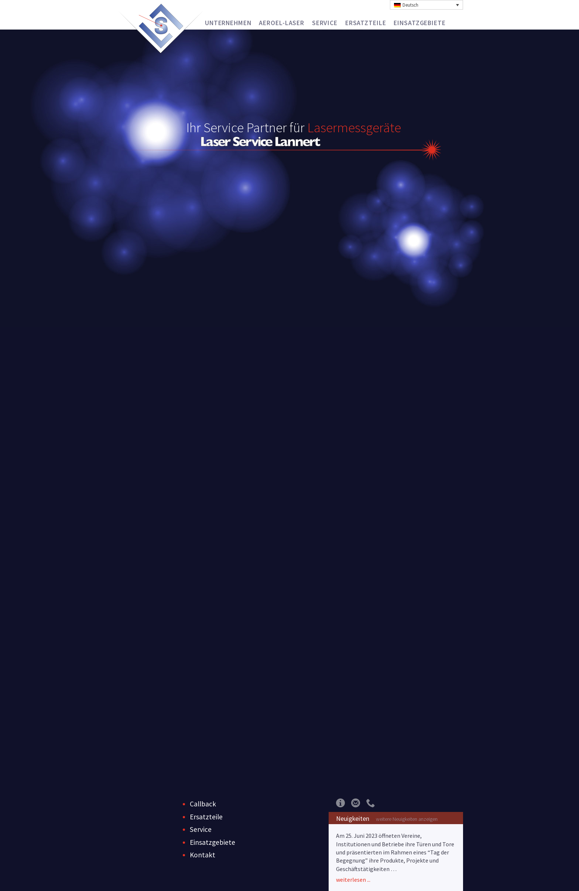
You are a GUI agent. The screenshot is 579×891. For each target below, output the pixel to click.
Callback (203, 803)
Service (325, 23)
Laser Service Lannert (160, 26)
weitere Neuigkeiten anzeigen (407, 819)
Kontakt (202, 854)
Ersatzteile (365, 23)
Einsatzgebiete (419, 23)
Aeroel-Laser (281, 23)
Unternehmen (228, 23)
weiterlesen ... (353, 879)
